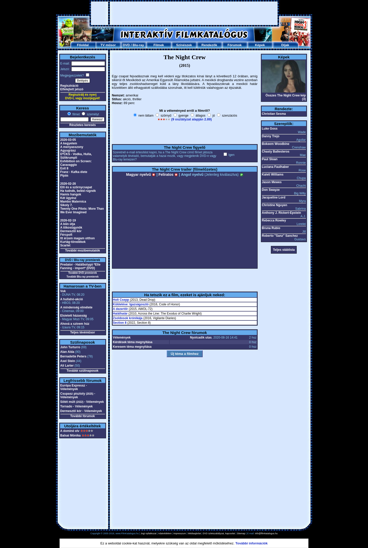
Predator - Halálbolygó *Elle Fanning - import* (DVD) (80, 266)
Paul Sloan (270, 159)
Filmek (158, 45)
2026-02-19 (68, 220)
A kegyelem (68, 143)
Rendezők (209, 45)
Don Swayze (271, 190)
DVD (126, 45)
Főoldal (83, 45)
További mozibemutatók (82, 250)
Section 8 (119, 323)
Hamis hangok (70, 194)
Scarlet (65, 245)
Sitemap (241, 533)
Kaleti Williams (273, 174)
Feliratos (168, 174)
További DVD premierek (82, 272)
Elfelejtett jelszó (72, 89)
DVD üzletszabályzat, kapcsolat (219, 533)
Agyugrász (68, 150)
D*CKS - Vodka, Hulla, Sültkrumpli (76, 155)
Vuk (63, 291)
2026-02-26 (68, 183)
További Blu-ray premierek (82, 276)
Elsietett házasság (73, 315)
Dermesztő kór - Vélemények (81, 411)
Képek (260, 45)
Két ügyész (68, 198)
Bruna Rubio (271, 228)
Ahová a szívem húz (74, 324)
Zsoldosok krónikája (128, 318)
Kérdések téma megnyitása (133, 342)
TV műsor (108, 45)
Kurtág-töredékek (73, 242)
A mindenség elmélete (76, 307)
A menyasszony (71, 147)
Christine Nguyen (274, 205)
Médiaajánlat (194, 533)
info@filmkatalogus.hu (266, 533)
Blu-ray (138, 45)
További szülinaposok (82, 370)
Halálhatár (120, 313)
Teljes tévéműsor (82, 332)
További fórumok (82, 416)
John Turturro (70, 347)
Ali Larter (67, 365)
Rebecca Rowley (274, 220)
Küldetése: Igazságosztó (131, 304)
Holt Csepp (121, 300)
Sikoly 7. (66, 205)
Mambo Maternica (73, 201)
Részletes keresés (82, 125)
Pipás (64, 175)
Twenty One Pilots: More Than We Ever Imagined (82, 210)
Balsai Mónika (70, 435)
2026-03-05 (68, 140)
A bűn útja (67, 224)
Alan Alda (67, 352)
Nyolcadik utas (201, 337)
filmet (76, 114)
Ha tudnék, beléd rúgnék (78, 191)
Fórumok (234, 45)
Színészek (184, 45)
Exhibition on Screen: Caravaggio (76, 163)
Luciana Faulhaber (275, 167)
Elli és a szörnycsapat (76, 187)
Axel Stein (67, 361)
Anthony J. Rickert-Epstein (281, 213)
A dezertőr (120, 309)
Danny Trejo (271, 136)
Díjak (285, 45)
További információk (251, 543)
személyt (92, 114)
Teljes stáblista (284, 250)
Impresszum (180, 533)
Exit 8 (64, 168)
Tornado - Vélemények (76, 406)
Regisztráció (69, 86)
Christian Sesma (274, 114)
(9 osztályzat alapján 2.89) (191, 119)
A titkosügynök (71, 227)
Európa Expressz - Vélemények (73, 387)
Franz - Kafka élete (73, 172)
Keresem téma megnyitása (132, 346)
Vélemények (122, 337)
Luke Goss (270, 128)
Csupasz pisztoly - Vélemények (77, 395)
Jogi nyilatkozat (148, 533)
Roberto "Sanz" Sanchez (280, 236)
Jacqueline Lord (273, 197)
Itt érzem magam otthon (77, 238)
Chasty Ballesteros (276, 151)
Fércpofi (66, 234)
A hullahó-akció (71, 299)
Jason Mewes (272, 182)
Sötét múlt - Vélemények (82, 402)
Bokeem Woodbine (276, 144)
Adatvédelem (165, 533)
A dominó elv (69, 431)
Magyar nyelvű (140, 174)
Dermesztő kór (71, 231)
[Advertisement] (184, 13)
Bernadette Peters (73, 356)
